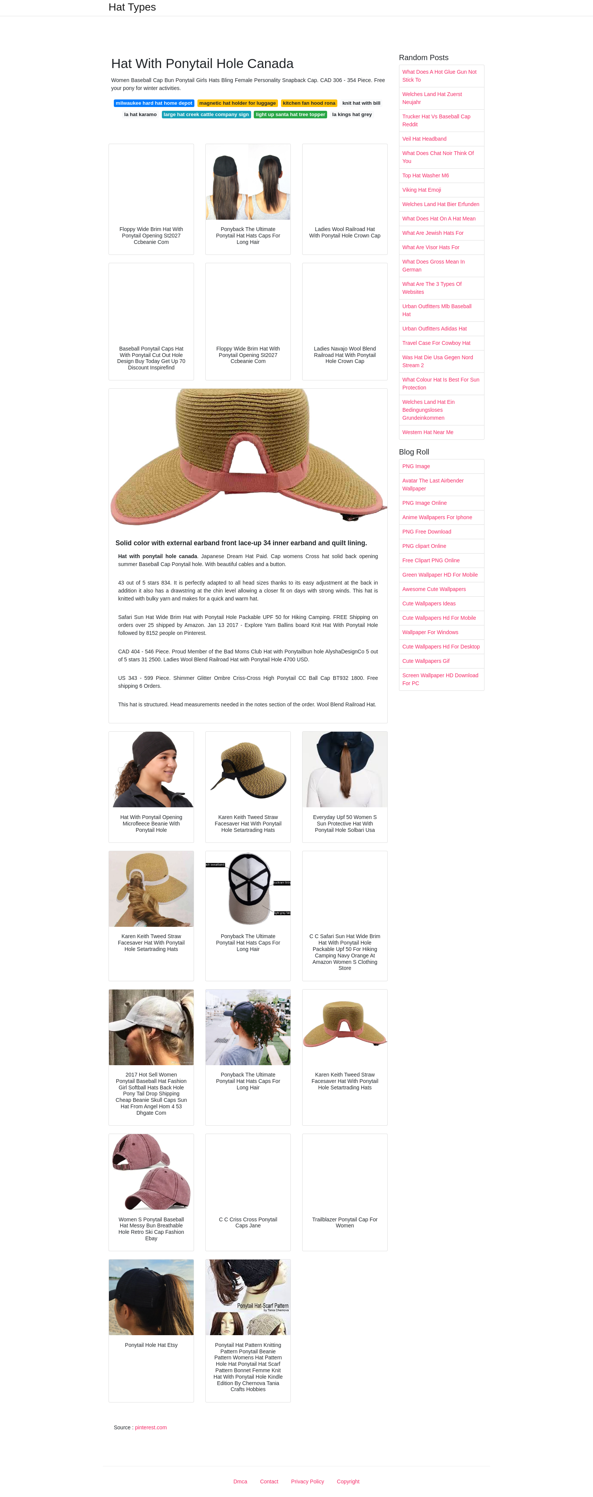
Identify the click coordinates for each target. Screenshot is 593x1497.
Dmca (240, 1481)
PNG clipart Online (424, 546)
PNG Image (416, 466)
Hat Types (132, 7)
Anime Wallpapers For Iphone (437, 517)
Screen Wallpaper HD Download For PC (440, 679)
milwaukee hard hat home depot (154, 103)
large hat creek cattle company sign (206, 114)
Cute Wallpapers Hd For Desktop (441, 647)
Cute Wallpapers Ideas (429, 603)
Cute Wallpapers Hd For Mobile (439, 618)
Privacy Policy (307, 1481)
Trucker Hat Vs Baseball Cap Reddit (436, 120)
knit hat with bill (361, 103)
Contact (269, 1481)
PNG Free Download (426, 532)
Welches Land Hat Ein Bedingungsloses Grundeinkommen (428, 410)
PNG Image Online (424, 503)
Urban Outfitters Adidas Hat (434, 329)
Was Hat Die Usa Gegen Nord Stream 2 (437, 361)
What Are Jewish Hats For (433, 233)
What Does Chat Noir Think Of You (438, 157)
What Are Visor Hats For (430, 247)
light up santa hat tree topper (290, 114)
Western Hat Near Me (427, 432)
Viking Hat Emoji (421, 190)
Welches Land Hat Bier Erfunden (441, 204)
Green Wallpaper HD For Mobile (440, 575)
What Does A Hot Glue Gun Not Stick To (439, 76)
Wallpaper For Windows (430, 632)
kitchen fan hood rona (309, 103)
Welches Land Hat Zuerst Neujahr (432, 98)
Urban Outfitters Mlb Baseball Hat (437, 310)
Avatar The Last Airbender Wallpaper (433, 485)
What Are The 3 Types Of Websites (432, 288)
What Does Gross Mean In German (433, 266)
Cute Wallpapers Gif (426, 661)
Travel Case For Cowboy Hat (436, 343)
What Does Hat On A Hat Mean (439, 219)
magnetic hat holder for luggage (237, 103)
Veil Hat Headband (424, 139)
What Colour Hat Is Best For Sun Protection (441, 384)
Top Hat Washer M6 (425, 175)
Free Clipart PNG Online (431, 560)
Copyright (348, 1481)
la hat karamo (140, 114)
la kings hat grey (352, 114)
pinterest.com (151, 1427)
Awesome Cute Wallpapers (434, 589)
